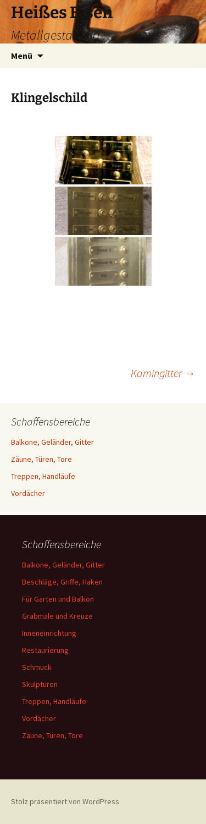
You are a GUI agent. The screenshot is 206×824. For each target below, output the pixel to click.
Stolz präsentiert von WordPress (65, 801)
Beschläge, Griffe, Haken (62, 582)
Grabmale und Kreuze (57, 616)
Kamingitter (163, 373)
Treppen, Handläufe (43, 476)
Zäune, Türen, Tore (41, 459)
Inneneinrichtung (49, 633)
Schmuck (37, 667)
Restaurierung (45, 650)
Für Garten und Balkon (58, 599)
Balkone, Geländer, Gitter (52, 442)
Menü (21, 55)
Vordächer (28, 493)
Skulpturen (40, 684)
